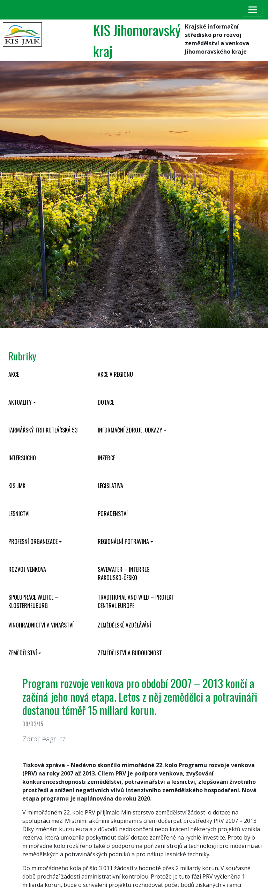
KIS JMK (16, 486)
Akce (13, 374)
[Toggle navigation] (252, 10)
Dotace (106, 402)
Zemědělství (22, 653)
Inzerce (106, 458)
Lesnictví (19, 513)
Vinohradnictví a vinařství (41, 625)
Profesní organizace (33, 541)
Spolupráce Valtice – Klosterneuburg (33, 601)
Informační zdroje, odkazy (130, 430)
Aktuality (20, 402)
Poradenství (113, 513)
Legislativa (110, 486)
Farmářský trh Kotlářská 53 (42, 430)
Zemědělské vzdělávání (124, 625)
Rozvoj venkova (27, 569)
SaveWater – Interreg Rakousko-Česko (124, 573)
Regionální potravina (123, 541)
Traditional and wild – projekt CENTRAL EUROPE (136, 601)
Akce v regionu (115, 374)
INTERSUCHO (22, 458)
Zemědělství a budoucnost (130, 653)
